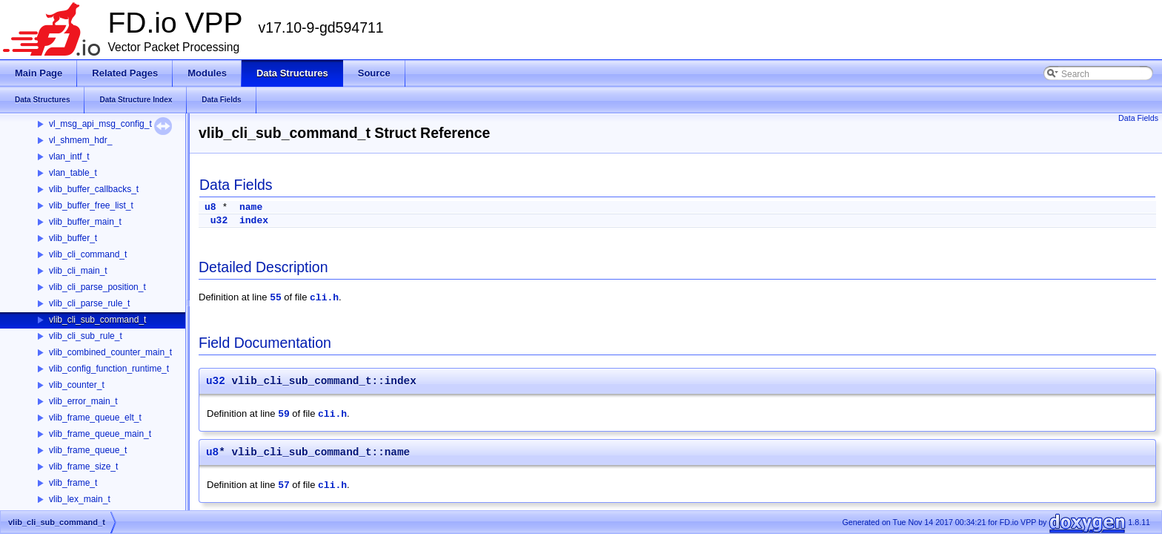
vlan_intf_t (69, 156)
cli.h (324, 297)
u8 (210, 207)
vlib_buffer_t (73, 238)
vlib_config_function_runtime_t (109, 368)
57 (284, 485)
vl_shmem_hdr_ (80, 140)
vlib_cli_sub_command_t (97, 319)
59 (284, 414)
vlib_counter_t (76, 385)
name (250, 207)
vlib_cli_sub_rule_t (85, 336)
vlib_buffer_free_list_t (91, 205)
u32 (219, 220)
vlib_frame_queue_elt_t (95, 417)
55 (276, 297)
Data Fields (1138, 117)
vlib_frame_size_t (83, 466)
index (253, 220)
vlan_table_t (73, 173)
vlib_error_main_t (83, 401)
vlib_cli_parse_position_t (97, 287)
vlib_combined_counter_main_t (110, 352)
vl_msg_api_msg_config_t (100, 124)
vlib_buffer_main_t (85, 222)
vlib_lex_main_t (79, 499)
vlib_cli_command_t (88, 254)
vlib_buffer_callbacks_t (94, 189)
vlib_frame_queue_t (88, 450)
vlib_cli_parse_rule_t (89, 303)
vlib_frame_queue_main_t (100, 434)
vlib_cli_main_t (78, 271)
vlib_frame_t (73, 483)
